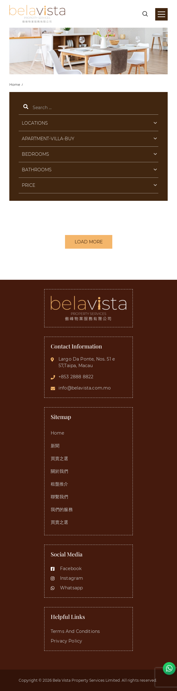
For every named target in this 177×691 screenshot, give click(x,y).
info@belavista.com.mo (84, 388)
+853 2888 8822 (75, 377)
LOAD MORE (89, 242)
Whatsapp (67, 588)
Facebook (66, 568)
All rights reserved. (140, 680)
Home (14, 84)
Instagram (67, 578)
